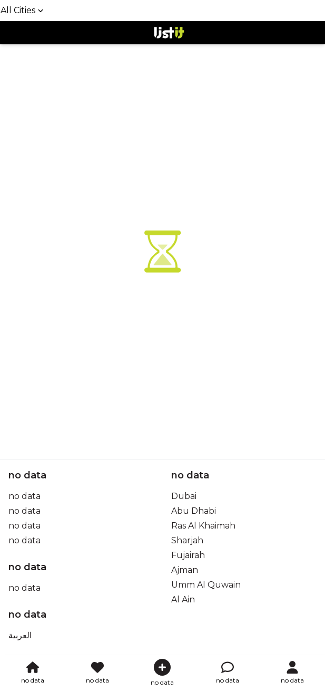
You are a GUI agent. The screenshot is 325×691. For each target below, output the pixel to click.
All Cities (22, 10)
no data (24, 496)
